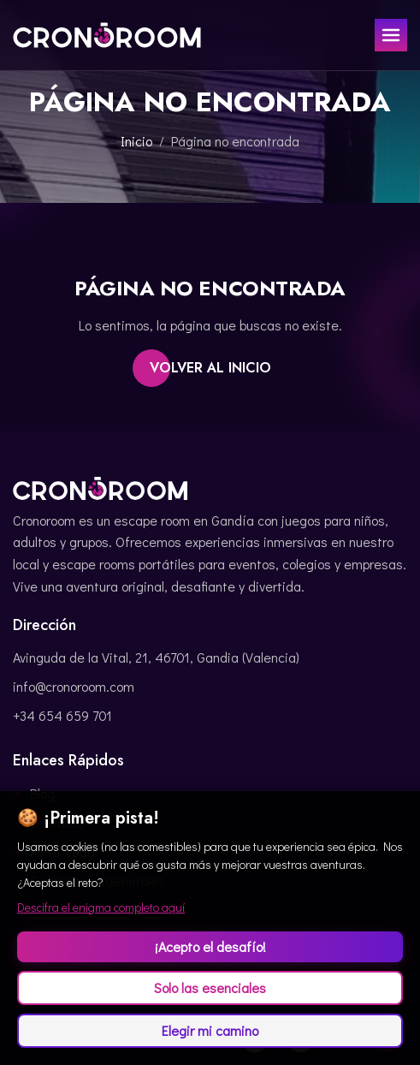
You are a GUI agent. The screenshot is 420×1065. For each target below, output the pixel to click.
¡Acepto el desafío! (210, 946)
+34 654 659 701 (62, 715)
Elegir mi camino (210, 1030)
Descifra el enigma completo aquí (101, 907)
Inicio (136, 141)
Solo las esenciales (210, 988)
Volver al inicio (210, 368)
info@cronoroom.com (73, 686)
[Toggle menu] (391, 35)
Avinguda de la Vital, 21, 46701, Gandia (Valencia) (156, 657)
